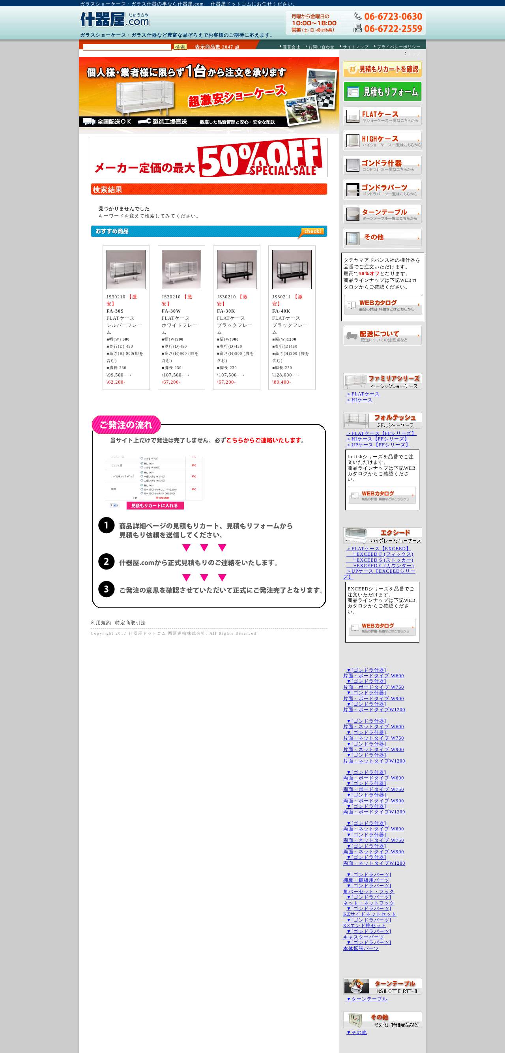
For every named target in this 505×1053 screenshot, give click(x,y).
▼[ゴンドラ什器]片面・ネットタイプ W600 (373, 723)
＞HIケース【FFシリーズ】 (378, 439)
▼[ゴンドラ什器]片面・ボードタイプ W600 (373, 672)
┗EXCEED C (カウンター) (380, 565)
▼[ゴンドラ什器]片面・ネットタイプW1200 (374, 757)
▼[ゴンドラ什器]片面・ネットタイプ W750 (373, 735)
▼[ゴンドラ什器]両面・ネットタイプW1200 (374, 860)
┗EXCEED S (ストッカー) (379, 560)
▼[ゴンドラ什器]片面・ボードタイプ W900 (373, 695)
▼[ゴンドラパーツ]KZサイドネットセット (370, 911)
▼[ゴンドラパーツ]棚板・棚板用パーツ (367, 877)
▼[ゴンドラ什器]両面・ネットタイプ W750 (373, 837)
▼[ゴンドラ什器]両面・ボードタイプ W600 (373, 775)
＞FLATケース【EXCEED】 (378, 548)
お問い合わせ (322, 47)
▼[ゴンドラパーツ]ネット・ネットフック (369, 899)
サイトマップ (356, 47)
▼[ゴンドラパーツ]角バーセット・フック (369, 888)
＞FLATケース (363, 394)
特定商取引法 (130, 623)
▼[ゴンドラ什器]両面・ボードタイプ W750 (373, 786)
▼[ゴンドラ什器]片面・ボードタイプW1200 (374, 706)
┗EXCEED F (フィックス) (379, 554)
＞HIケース (359, 400)
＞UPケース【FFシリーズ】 (378, 445)
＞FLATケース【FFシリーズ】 (381, 433)
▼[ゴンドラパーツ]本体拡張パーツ (367, 945)
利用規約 (101, 623)
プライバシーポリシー (399, 47)
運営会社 (291, 47)
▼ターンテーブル (366, 999)
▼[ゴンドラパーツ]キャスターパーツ (367, 934)
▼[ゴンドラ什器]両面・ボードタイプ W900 (373, 797)
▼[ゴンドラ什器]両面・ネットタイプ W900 (373, 848)
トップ (414, 54)
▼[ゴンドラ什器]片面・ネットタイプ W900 (373, 746)
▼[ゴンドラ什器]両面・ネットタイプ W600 (373, 826)
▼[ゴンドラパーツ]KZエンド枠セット (367, 922)
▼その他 (356, 1032)
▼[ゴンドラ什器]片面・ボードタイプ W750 (373, 684)
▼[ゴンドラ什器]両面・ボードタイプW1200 (374, 809)
